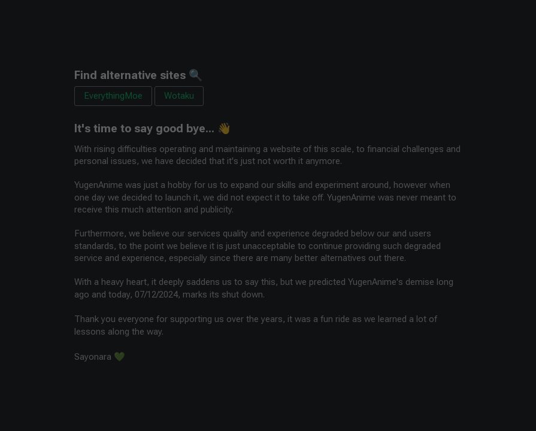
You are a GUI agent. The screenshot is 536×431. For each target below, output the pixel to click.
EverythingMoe (113, 95)
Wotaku (179, 95)
